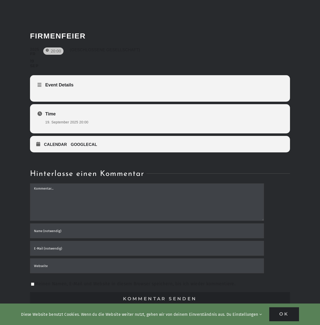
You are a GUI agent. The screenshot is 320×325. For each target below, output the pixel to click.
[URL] (147, 265)
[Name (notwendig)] (147, 230)
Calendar (55, 144)
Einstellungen (247, 314)
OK (284, 314)
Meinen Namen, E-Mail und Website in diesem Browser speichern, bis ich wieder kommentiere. (135, 284)
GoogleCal (84, 144)
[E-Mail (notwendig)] (147, 248)
